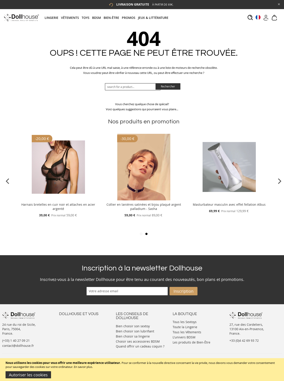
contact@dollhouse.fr (18, 345)
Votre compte (69, 326)
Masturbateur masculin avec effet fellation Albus (229, 204)
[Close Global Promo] (279, 4)
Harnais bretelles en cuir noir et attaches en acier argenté (58, 206)
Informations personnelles (78, 330)
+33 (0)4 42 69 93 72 (244, 340)
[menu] (108, 17)
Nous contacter (70, 321)
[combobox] (132, 86)
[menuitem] (53, 17)
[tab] (107, 17)
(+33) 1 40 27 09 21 (16, 340)
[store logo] (21, 18)
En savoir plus (83, 367)
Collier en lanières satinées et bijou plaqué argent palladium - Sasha (143, 206)
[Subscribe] (183, 291)
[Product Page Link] (58, 199)
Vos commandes (71, 335)
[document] (143, 369)
